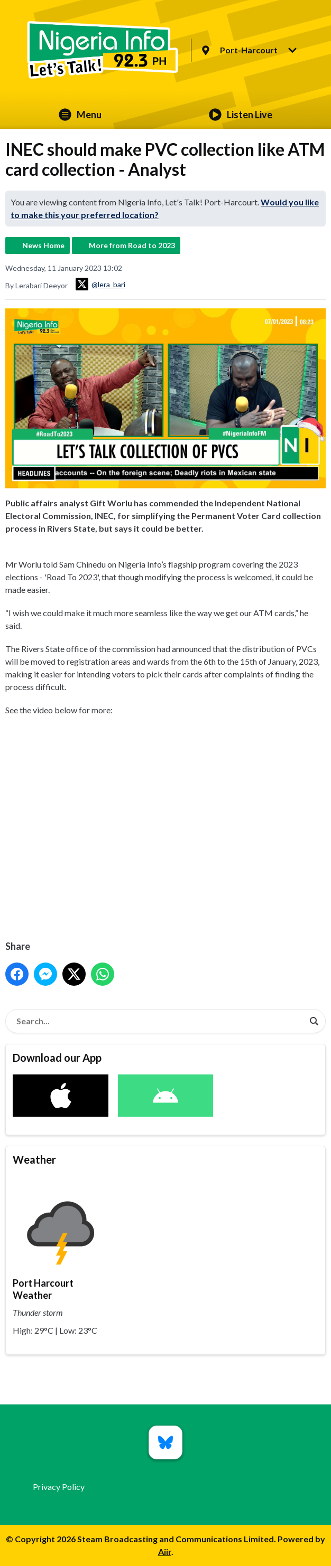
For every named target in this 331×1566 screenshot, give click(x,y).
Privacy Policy (59, 1487)
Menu (80, 114)
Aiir (164, 1551)
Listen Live (240, 114)
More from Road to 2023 (132, 245)
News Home (43, 245)
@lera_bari (100, 284)
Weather (34, 1159)
